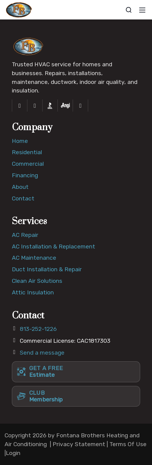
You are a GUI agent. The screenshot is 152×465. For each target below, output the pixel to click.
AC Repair (25, 234)
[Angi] (65, 105)
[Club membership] (76, 396)
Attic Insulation (33, 292)
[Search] (128, 9)
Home (20, 140)
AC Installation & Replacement (53, 246)
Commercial (28, 163)
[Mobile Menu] (142, 9)
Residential (27, 152)
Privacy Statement (79, 444)
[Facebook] (19, 105)
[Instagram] (35, 105)
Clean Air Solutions (37, 280)
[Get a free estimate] (76, 371)
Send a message (42, 352)
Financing (25, 175)
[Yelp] (80, 105)
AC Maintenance (34, 257)
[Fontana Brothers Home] (28, 45)
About (20, 186)
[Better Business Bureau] (50, 105)
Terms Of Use (128, 444)
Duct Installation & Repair (47, 269)
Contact (23, 198)
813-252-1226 (38, 328)
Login (13, 452)
